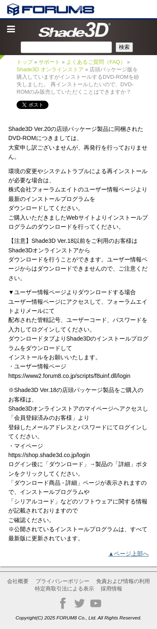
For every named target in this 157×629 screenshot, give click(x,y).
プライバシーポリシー (62, 581)
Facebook (63, 603)
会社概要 (18, 581)
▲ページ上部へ (128, 553)
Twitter (79, 603)
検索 (124, 47)
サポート (49, 62)
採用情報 (111, 588)
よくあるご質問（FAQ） (96, 62)
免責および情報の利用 (123, 581)
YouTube (95, 603)
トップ (25, 62)
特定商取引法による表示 (64, 588)
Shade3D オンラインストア (50, 69)
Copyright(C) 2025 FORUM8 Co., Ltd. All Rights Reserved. (78, 617)
